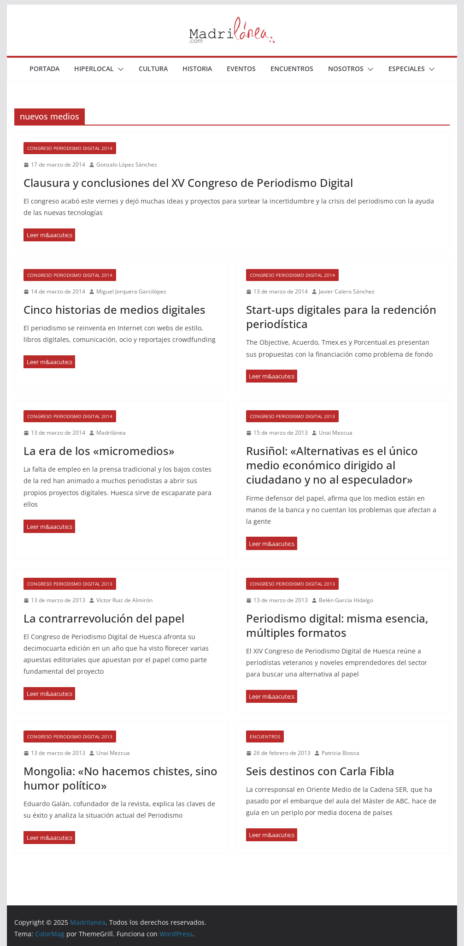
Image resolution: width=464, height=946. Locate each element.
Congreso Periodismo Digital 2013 (292, 416)
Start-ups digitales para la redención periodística (341, 316)
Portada (44, 68)
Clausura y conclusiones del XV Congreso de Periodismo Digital (188, 182)
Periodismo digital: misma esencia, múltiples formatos (337, 625)
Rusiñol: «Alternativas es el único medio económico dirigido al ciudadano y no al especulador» (332, 465)
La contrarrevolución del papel (103, 618)
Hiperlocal (94, 68)
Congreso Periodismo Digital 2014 (69, 148)
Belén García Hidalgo (346, 600)
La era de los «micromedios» (99, 450)
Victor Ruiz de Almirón (124, 600)
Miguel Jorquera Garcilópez (131, 291)
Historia (197, 68)
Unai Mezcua (335, 433)
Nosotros (346, 68)
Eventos (241, 68)
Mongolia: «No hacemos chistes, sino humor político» (120, 778)
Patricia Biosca (340, 753)
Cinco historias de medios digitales (114, 309)
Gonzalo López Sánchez (126, 164)
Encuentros (291, 68)
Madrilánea (111, 433)
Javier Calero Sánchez (347, 291)
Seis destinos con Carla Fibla (320, 770)
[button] (119, 69)
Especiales (406, 68)
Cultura (153, 68)
